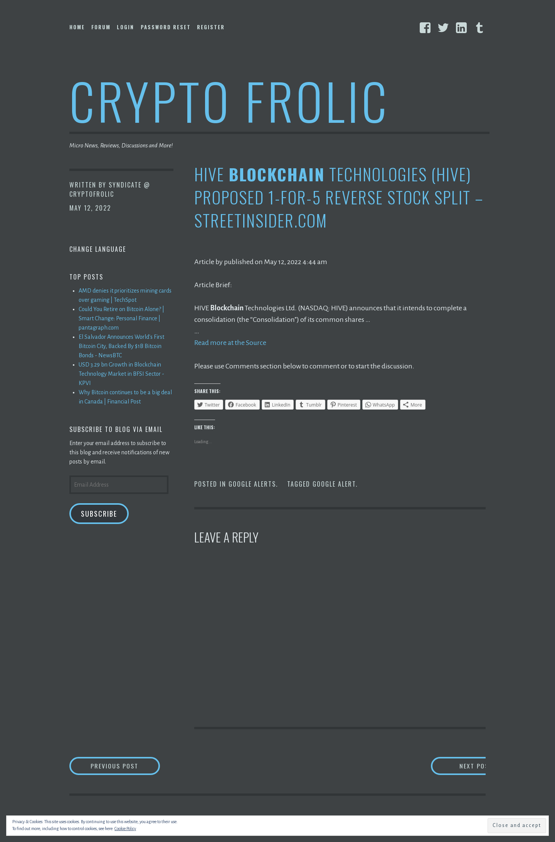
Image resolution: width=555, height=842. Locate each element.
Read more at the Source (230, 343)
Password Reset (166, 27)
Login (125, 27)
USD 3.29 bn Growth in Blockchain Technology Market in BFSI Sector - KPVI (121, 374)
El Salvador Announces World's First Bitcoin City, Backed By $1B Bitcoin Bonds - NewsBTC (121, 346)
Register (211, 27)
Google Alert (334, 483)
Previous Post (125, 765)
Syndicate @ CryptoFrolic (109, 189)
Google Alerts (252, 483)
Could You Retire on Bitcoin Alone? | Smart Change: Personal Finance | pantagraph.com (121, 318)
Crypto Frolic (229, 100)
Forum (101, 27)
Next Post (455, 765)
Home (77, 27)
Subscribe (99, 514)
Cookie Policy (125, 828)
